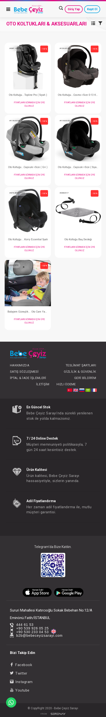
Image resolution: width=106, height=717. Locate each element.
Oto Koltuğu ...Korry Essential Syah (28, 239)
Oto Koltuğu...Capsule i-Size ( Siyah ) (78, 167)
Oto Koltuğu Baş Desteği (78, 239)
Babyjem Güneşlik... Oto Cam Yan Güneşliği (28, 311)
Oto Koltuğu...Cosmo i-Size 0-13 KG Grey (78, 95)
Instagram (21, 682)
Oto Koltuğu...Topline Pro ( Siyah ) (28, 95)
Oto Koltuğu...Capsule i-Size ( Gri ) (28, 167)
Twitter (18, 673)
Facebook (21, 665)
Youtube (20, 690)
